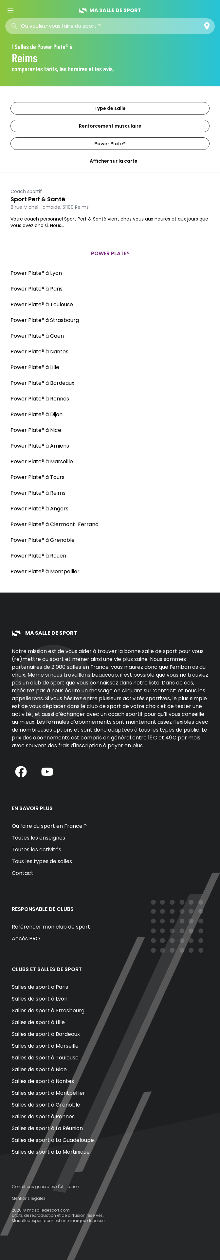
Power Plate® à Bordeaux (42, 383)
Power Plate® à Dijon (36, 414)
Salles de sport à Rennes (43, 1116)
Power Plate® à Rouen (38, 555)
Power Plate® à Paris (36, 289)
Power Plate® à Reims (37, 493)
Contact (22, 873)
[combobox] (68, 26)
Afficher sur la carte (110, 161)
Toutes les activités (36, 849)
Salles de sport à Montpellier (48, 1093)
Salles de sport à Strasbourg (48, 1010)
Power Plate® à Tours (37, 477)
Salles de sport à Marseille (45, 1046)
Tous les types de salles (42, 861)
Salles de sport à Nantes (43, 1081)
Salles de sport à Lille (38, 1022)
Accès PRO (26, 938)
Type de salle (110, 108)
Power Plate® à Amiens (39, 446)
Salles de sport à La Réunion (47, 1128)
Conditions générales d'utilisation (45, 1186)
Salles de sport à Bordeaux (46, 1034)
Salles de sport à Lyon (39, 999)
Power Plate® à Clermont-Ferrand (54, 524)
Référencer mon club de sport (51, 927)
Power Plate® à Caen (37, 336)
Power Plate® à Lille (34, 367)
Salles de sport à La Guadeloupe (53, 1140)
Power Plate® (110, 143)
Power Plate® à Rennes (39, 398)
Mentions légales (29, 1198)
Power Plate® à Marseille (41, 461)
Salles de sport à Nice (39, 1069)
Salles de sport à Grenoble (46, 1105)
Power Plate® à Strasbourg (44, 320)
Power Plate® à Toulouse (41, 304)
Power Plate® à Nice (35, 430)
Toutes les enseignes (38, 838)
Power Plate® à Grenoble (42, 540)
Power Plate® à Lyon (36, 273)
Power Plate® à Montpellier (45, 571)
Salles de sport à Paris (40, 987)
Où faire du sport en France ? (49, 826)
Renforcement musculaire (110, 126)
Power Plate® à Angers (39, 508)
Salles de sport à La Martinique (51, 1152)
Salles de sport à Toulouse (45, 1057)
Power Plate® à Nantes (39, 351)
